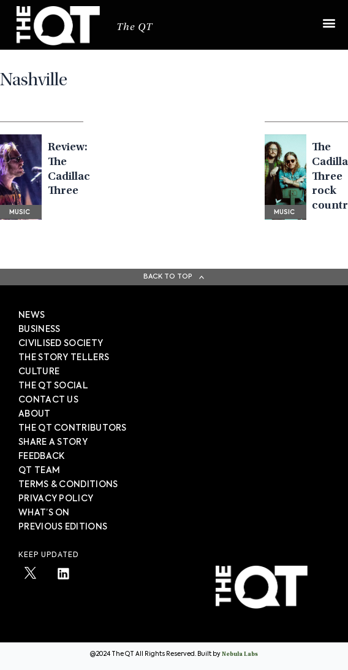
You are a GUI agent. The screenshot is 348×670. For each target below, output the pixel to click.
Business (39, 329)
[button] (329, 17)
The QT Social (53, 385)
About (34, 414)
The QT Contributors (72, 428)
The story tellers (63, 357)
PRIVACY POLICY (55, 498)
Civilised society (60, 343)
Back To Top (167, 276)
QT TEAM (39, 470)
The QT (134, 28)
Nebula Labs (240, 655)
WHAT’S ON (44, 512)
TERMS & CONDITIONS (68, 484)
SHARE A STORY (53, 442)
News (31, 315)
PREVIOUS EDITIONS (62, 527)
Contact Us (48, 400)
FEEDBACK (41, 456)
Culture (38, 371)
